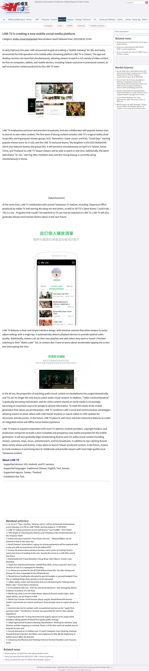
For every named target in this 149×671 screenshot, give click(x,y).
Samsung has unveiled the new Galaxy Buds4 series (26, 653)
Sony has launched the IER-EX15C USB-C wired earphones (29, 656)
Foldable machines (97, 25)
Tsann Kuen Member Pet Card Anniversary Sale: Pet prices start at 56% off (131, 99)
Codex (59, 25)
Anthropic (81, 25)
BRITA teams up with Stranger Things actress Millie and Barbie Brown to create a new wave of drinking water (131, 106)
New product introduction (54, 2)
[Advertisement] (91, 9)
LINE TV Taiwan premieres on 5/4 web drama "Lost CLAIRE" (34, 530)
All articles (39, 2)
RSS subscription (122, 31)
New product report (48, 38)
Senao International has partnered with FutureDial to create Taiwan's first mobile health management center (132, 92)
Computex (48, 25)
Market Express (70, 2)
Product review (83, 2)
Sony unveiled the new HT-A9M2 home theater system (27, 659)
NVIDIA (70, 25)
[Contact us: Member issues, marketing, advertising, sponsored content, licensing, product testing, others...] (74, 667)
